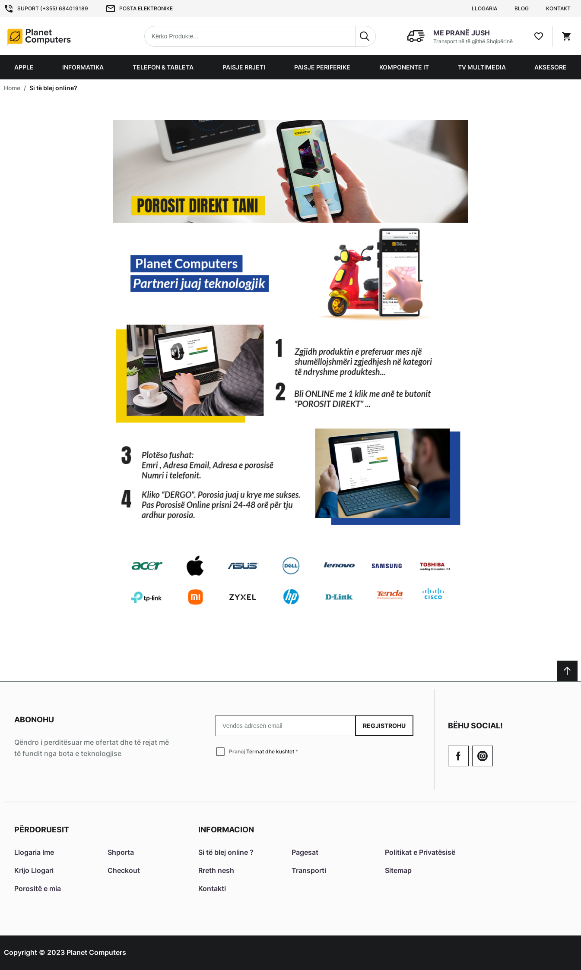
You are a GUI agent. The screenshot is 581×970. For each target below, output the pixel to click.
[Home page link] (59, 36)
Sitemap (398, 870)
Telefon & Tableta (163, 67)
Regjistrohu (384, 725)
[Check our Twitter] (482, 756)
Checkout (124, 870)
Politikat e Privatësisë (420, 852)
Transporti (309, 870)
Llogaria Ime (34, 852)
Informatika (83, 67)
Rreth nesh (216, 870)
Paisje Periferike (322, 67)
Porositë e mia (37, 888)
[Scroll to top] (567, 671)
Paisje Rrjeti (243, 67)
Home (12, 87)
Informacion (226, 829)
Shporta (121, 852)
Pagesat (305, 852)
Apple (24, 67)
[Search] (365, 36)
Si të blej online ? (226, 852)
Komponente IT (404, 67)
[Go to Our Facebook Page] (458, 756)
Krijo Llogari (34, 870)
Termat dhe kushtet (270, 751)
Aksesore (550, 67)
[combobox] (260, 36)
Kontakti (212, 888)
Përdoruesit (41, 829)
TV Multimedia (482, 67)
